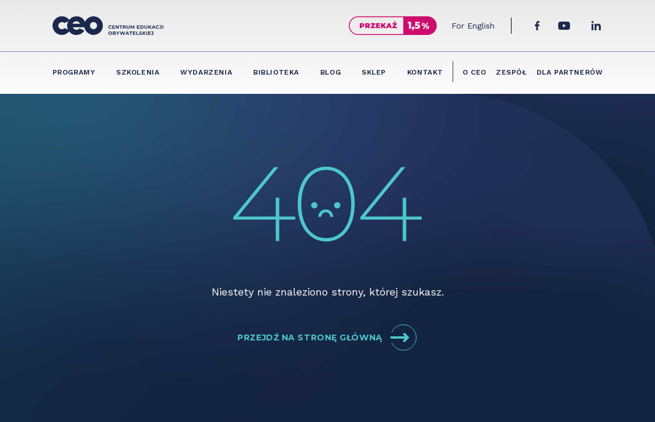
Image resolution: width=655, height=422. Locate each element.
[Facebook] (537, 25)
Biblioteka (276, 72)
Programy (74, 72)
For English (473, 25)
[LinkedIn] (596, 26)
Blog (330, 72)
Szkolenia (137, 72)
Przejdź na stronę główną (327, 337)
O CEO (474, 72)
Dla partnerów (570, 72)
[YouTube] (564, 26)
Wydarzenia (206, 72)
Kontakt (425, 72)
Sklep (374, 72)
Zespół (511, 72)
